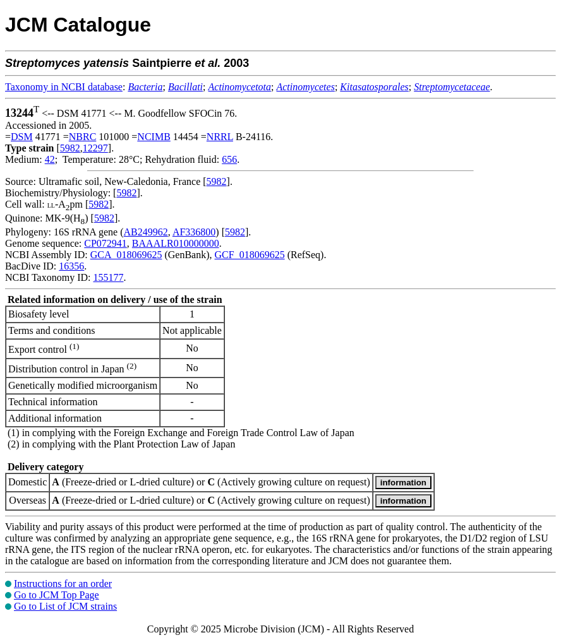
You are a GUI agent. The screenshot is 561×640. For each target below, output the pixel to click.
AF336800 (193, 232)
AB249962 (146, 232)
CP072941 (105, 243)
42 (50, 159)
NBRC (83, 136)
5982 (70, 148)
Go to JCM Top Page (56, 595)
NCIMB (153, 136)
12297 (95, 148)
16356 (71, 266)
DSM (22, 136)
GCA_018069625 (126, 254)
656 (229, 159)
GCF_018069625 (250, 254)
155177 (108, 277)
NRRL (220, 136)
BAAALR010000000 (175, 243)
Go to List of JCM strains (65, 606)
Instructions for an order (63, 583)
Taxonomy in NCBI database (64, 86)
